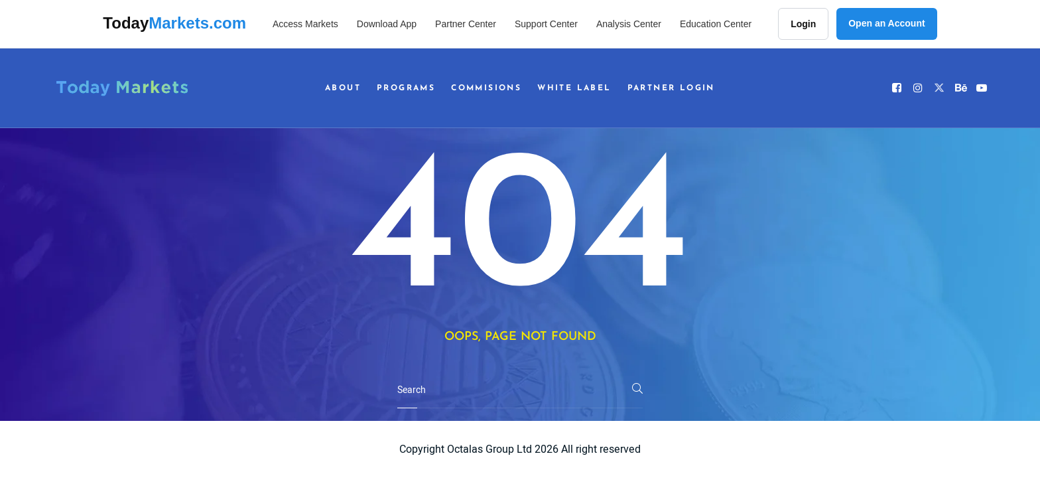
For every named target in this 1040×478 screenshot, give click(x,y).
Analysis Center (628, 24)
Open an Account (886, 23)
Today (174, 23)
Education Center (715, 24)
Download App (387, 24)
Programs (406, 88)
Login (803, 24)
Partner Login (671, 88)
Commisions (486, 88)
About (343, 88)
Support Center (546, 24)
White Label (574, 88)
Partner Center (465, 24)
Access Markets (305, 24)
